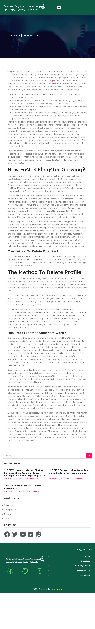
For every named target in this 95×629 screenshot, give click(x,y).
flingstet (52, 80)
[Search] (89, 455)
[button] (59, 7)
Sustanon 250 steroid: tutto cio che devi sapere (22, 486)
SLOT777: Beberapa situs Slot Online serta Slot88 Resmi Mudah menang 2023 (68, 473)
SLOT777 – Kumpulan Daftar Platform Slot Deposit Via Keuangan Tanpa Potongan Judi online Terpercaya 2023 (24, 473)
